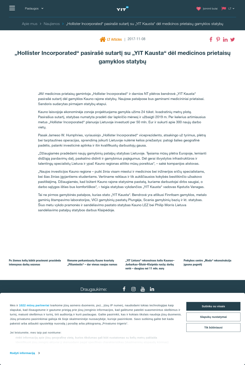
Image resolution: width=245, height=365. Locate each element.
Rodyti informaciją (22, 353)
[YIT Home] (122, 8)
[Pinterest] (218, 40)
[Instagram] (133, 289)
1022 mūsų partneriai (34, 305)
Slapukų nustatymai (213, 316)
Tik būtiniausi (213, 327)
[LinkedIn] (225, 40)
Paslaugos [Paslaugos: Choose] (34, 8)
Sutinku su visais (213, 306)
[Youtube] (143, 289)
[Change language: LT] (228, 8)
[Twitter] (232, 40)
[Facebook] (210, 40)
